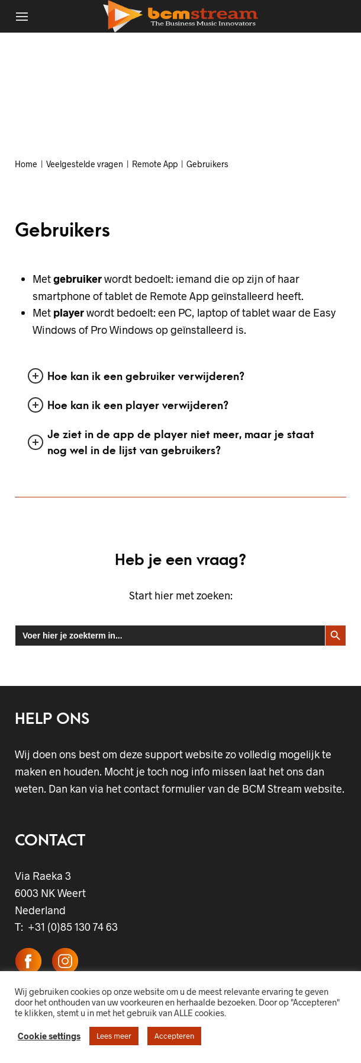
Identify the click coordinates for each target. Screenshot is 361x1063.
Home (26, 164)
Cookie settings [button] (49, 1035)
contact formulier (164, 788)
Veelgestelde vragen (84, 164)
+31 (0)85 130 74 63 (70, 926)
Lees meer (113, 1035)
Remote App (155, 164)
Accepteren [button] (174, 1035)
